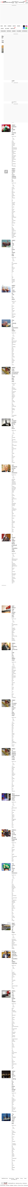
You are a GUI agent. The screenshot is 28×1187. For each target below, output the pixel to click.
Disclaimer (25, 1183)
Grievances (26, 1185)
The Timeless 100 (14, 1179)
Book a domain (11, 1178)
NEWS (5, 25)
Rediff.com (13, 1183)
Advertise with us (19, 1183)
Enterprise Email (13, 2)
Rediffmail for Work (5, 1178)
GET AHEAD (7, 28)
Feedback (11, 1185)
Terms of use (20, 1185)
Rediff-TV (24, 2)
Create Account (26, 2)
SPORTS (2, 28)
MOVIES (14, 25)
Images (13, 31)
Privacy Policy (2, 1185)
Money (11, 2)
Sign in (27, 0)
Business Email (17, 2)
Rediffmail (8, 2)
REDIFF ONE (13, 28)
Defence (9, 31)
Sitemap (7, 1185)
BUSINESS (9, 25)
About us (15, 1185)
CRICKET (18, 25)
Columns (19, 31)
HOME (2, 25)
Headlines (3, 31)
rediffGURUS (21, 2)
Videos (25, 1178)
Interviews (24, 31)
